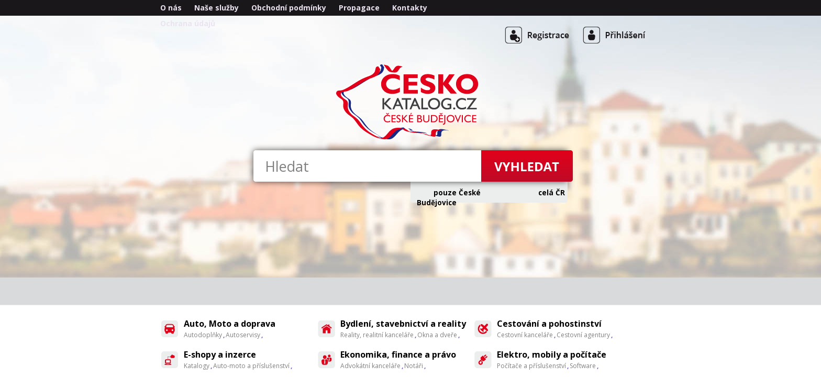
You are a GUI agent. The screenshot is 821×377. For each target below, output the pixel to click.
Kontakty (409, 8)
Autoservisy (243, 334)
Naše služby (216, 8)
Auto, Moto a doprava (229, 323)
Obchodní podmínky (288, 8)
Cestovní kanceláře (525, 334)
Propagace (359, 8)
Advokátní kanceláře (370, 365)
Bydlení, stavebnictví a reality (403, 323)
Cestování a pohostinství (549, 323)
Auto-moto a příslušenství (251, 365)
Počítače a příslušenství (531, 365)
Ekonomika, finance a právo (398, 354)
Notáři (413, 365)
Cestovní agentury (583, 334)
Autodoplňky (203, 334)
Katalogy (196, 365)
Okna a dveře (437, 334)
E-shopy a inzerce (220, 354)
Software (583, 365)
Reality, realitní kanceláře (377, 334)
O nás (171, 8)
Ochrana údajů (187, 23)
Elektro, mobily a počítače (551, 354)
